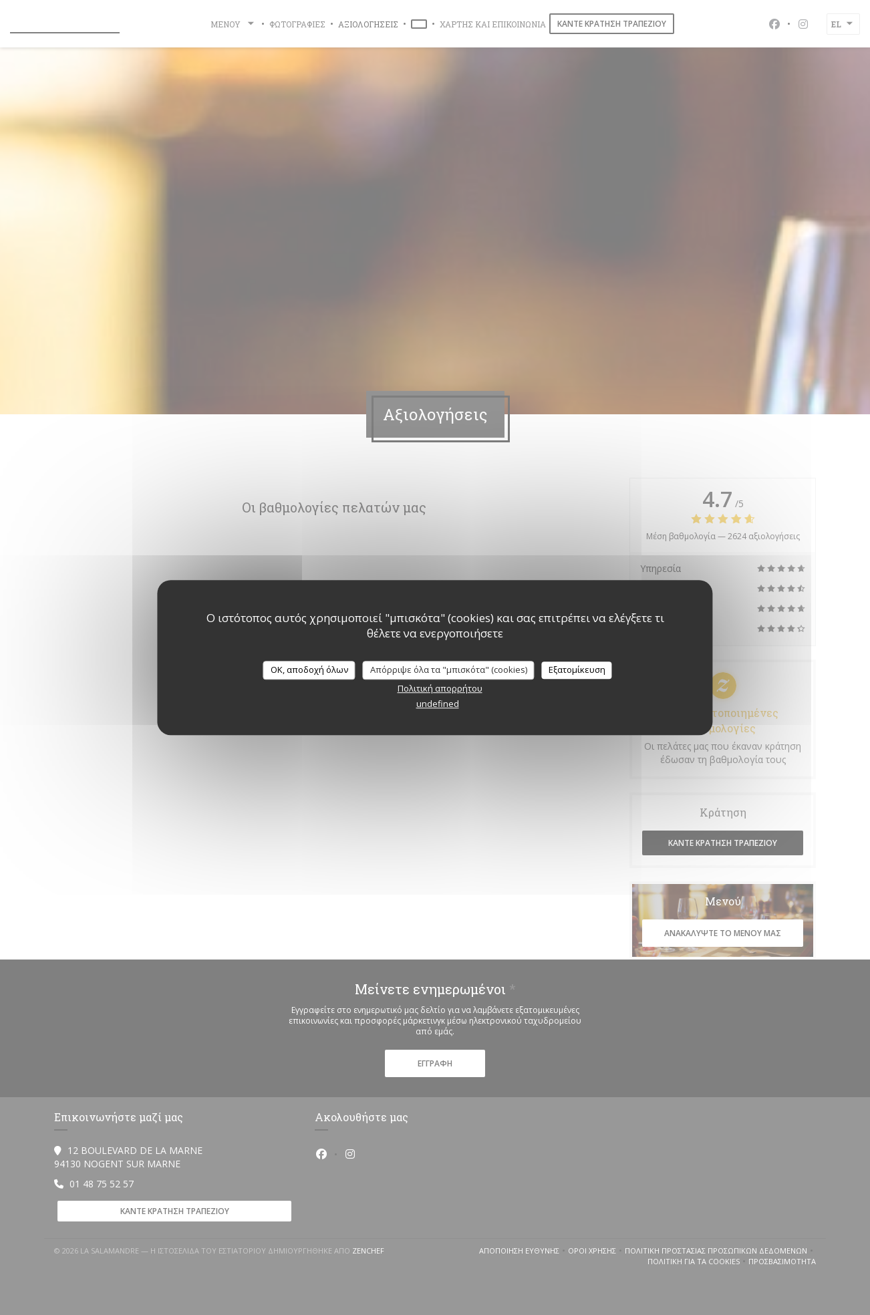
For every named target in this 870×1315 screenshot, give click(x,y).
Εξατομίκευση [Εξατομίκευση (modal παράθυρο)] (577, 670)
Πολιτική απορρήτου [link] (440, 688)
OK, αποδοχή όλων (309, 670)
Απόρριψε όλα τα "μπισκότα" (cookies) (448, 670)
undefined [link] (437, 704)
